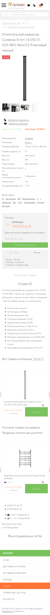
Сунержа (29, 138)
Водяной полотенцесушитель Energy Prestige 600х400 (24, 477)
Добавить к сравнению (18, 120)
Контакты (8, 599)
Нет (14, 202)
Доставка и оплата (14, 566)
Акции (6, 585)
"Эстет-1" (38, 359)
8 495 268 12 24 (14, 509)
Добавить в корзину (25, 244)
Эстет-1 (28, 142)
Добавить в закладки (18, 123)
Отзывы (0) (25, 283)
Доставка (14, 252)
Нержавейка (29, 202)
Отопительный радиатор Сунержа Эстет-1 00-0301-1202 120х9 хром (23, 403)
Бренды (7, 579)
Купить (36, 411)
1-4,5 (20, 202)
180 (19, 198)
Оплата (37, 252)
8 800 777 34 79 (14, 505)
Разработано (7, 611)
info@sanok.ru (23, 514)
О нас (6, 559)
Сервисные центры (14, 592)
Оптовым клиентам (14, 572)
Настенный (11, 198)
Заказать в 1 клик (14, 238)
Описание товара (25, 275)
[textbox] (27, 14)
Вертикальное (28, 198)
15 (3, 198)
